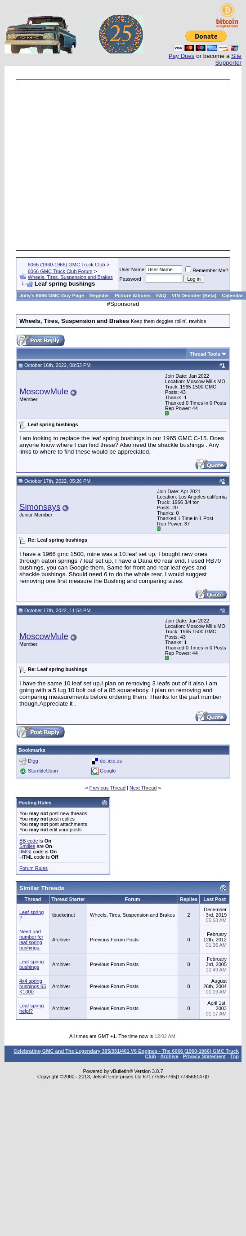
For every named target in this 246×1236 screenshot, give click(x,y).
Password (130, 279)
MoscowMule (43, 391)
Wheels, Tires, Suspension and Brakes (70, 277)
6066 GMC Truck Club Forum (60, 271)
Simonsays (39, 507)
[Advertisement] (84, 165)
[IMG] (25, 851)
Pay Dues (182, 56)
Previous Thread (107, 787)
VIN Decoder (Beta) (194, 295)
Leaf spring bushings (31, 964)
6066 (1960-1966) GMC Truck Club (66, 264)
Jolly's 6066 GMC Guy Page (51, 295)
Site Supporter (228, 59)
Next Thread (143, 787)
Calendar (232, 295)
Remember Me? (206, 270)
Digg (33, 761)
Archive (169, 1056)
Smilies (27, 846)
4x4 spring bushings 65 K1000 (32, 986)
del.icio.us (111, 761)
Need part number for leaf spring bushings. (31, 939)
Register (99, 295)
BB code (28, 840)
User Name (132, 269)
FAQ (161, 295)
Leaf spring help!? (31, 1008)
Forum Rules (33, 868)
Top (234, 1056)
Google (108, 770)
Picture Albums (133, 295)
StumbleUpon (43, 770)
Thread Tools (205, 354)
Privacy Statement (204, 1056)
